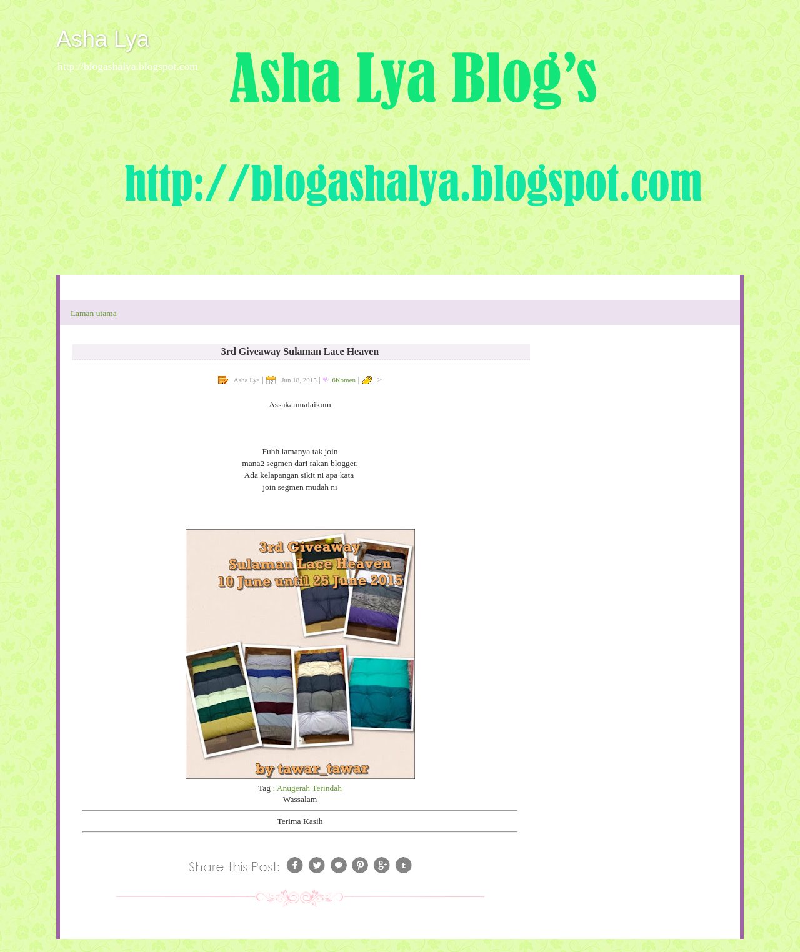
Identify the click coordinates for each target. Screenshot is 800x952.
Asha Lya (102, 39)
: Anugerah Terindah (307, 788)
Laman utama (94, 313)
